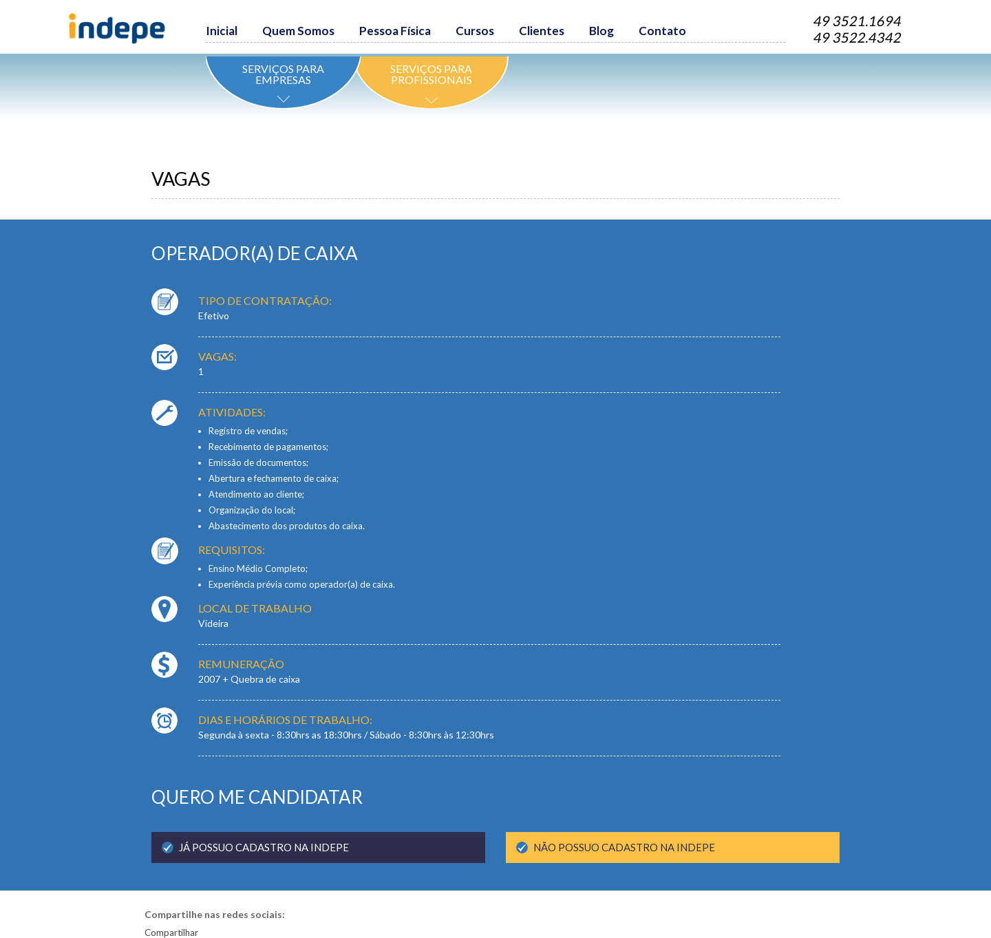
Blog (601, 30)
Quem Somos (298, 30)
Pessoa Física (395, 30)
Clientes (541, 30)
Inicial (221, 30)
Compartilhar (171, 932)
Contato (662, 30)
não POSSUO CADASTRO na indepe (624, 847)
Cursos (475, 30)
